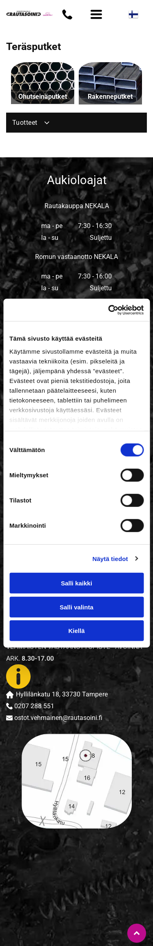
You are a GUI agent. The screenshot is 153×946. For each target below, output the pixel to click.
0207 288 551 (34, 706)
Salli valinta (76, 606)
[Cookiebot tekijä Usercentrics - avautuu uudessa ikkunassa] (109, 309)
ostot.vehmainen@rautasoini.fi (58, 718)
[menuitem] (76, 123)
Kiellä (76, 630)
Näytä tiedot (110, 558)
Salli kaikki (76, 583)
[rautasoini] (42, 855)
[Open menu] (96, 14)
